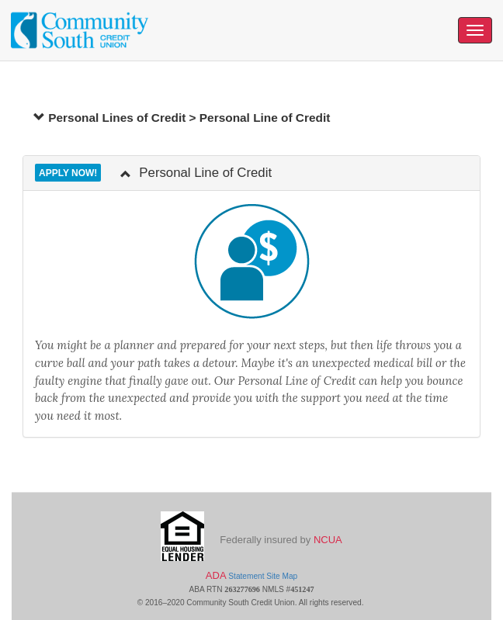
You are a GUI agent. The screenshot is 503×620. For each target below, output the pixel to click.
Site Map (281, 576)
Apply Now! (68, 173)
